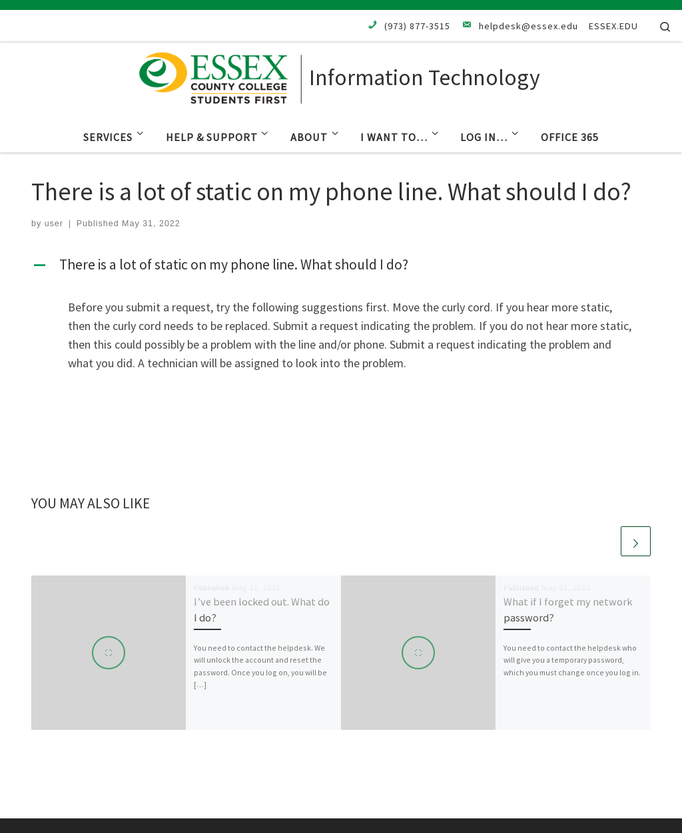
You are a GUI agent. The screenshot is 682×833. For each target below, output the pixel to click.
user (54, 223)
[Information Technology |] (221, 75)
